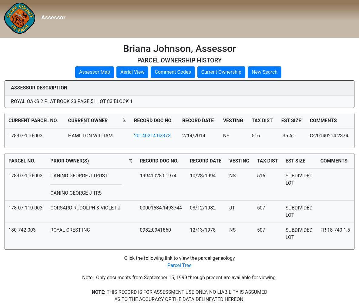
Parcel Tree (179, 265)
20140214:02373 (152, 136)
